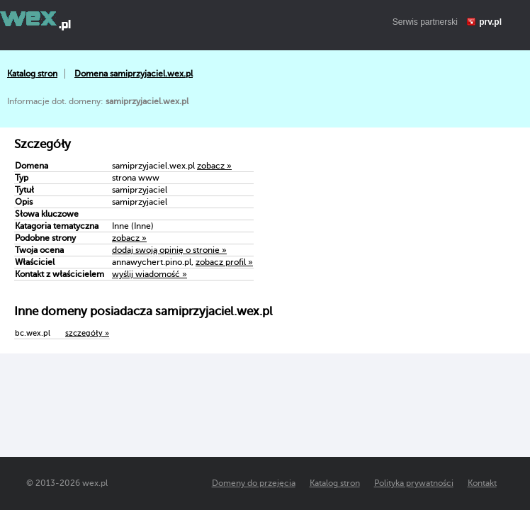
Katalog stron (32, 74)
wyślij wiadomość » (149, 274)
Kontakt (482, 483)
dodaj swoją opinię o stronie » (169, 250)
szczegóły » (87, 333)
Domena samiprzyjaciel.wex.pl (133, 74)
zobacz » (214, 166)
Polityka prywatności (413, 483)
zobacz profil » (224, 262)
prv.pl (490, 22)
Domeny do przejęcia (253, 483)
